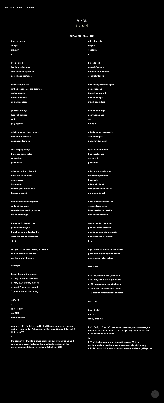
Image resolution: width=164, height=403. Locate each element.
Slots (19, 7)
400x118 (9, 7)
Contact (30, 7)
